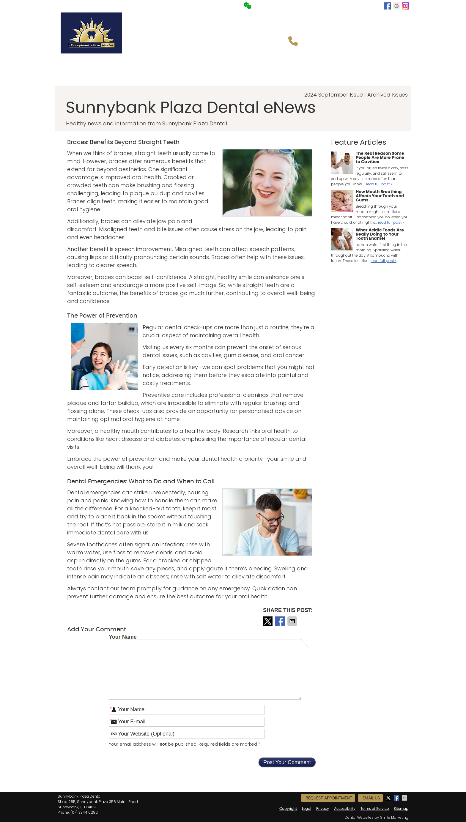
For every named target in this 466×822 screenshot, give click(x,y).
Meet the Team (151, 71)
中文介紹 (342, 71)
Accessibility (344, 808)
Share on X (268, 621)
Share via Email (292, 621)
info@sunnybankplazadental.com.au (359, 54)
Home (74, 71)
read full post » (379, 184)
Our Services (201, 71)
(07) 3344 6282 (84, 812)
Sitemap (401, 808)
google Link (396, 6)
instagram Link (405, 6)
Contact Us (382, 71)
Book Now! (382, 30)
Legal (306, 808)
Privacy (322, 808)
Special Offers (299, 71)
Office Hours (335, 6)
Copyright (288, 808)
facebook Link (387, 6)
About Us (107, 71)
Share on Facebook (280, 621)
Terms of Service (374, 808)
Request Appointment (287, 6)
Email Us (368, 6)
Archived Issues (387, 94)
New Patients (249, 71)
